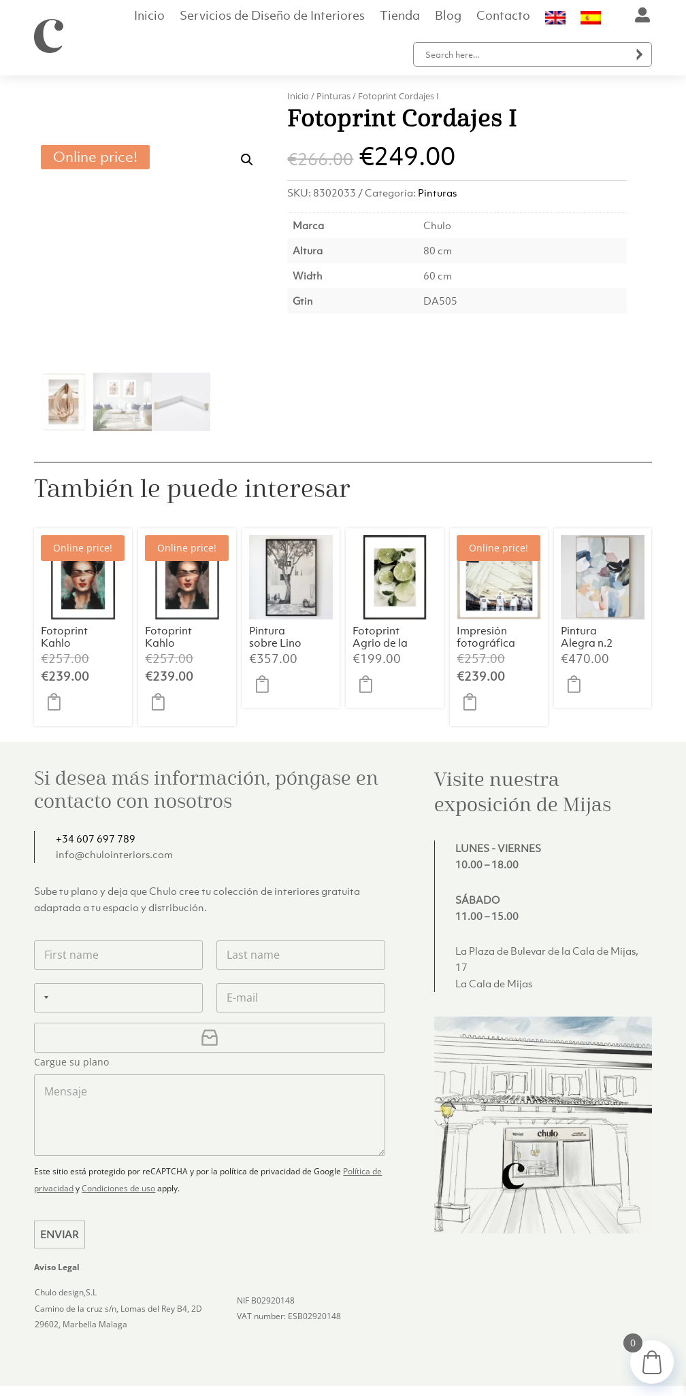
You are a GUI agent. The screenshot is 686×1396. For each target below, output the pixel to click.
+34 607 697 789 (95, 789)
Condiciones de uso (118, 1139)
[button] (247, 110)
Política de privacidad (536, 1357)
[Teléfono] (118, 948)
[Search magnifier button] (639, 54)
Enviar (59, 1185)
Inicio (149, 17)
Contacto (503, 17)
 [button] (58, 653)
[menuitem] (555, 20)
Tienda (400, 17)
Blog (448, 17)
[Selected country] (43, 948)
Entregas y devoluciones (421, 1357)
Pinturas (333, 96)
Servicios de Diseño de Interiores (272, 17)
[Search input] (525, 54)
